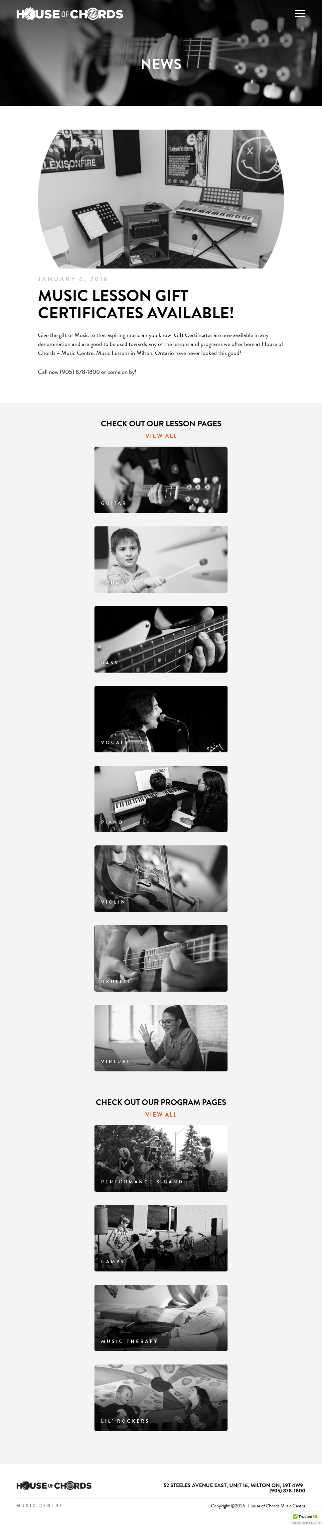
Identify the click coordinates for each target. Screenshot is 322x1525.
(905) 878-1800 (287, 1491)
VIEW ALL (161, 436)
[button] (306, 1518)
